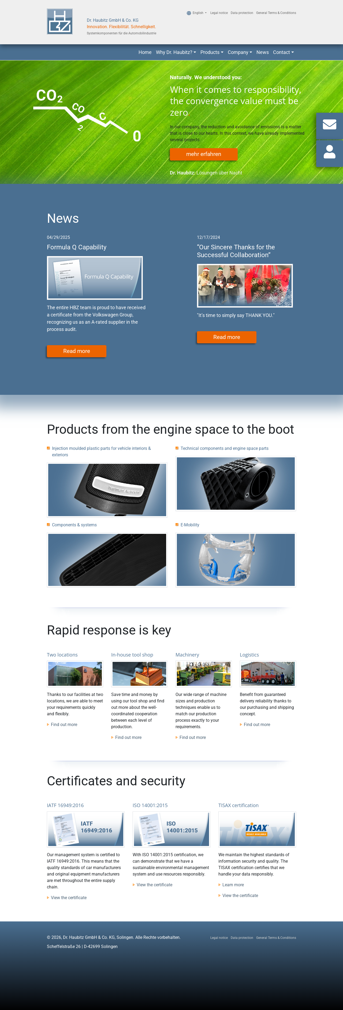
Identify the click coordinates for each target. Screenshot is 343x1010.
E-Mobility (190, 524)
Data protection (242, 13)
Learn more (233, 884)
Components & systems (74, 524)
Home (145, 52)
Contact (281, 52)
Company (238, 52)
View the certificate (69, 897)
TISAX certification (238, 805)
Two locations (62, 654)
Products (209, 52)
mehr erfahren (203, 154)
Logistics (249, 654)
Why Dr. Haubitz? (174, 52)
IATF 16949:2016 (65, 805)
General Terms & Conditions (276, 13)
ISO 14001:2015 (150, 805)
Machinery (187, 654)
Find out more (64, 724)
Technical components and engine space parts (225, 448)
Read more (76, 351)
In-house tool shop (132, 654)
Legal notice (219, 13)
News (262, 52)
